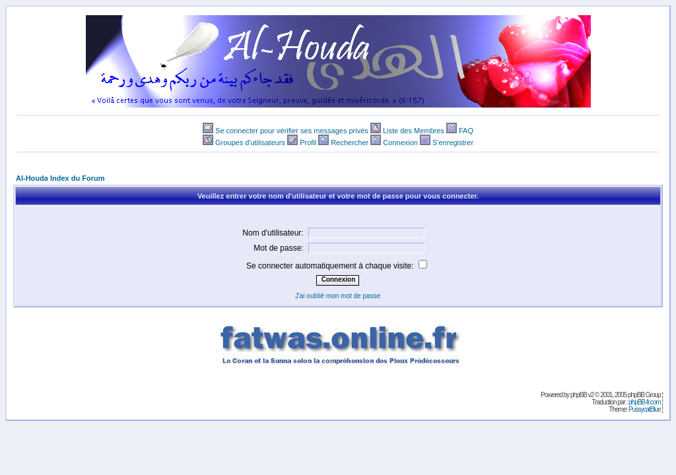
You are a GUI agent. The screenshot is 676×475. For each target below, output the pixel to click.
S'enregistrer (452, 142)
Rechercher (349, 142)
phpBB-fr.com (644, 402)
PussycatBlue (644, 409)
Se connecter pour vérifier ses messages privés (291, 131)
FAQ (466, 131)
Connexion (400, 142)
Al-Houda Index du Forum (60, 178)
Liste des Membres (413, 131)
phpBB (578, 394)
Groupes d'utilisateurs (250, 142)
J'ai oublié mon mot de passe (337, 296)
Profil (308, 142)
